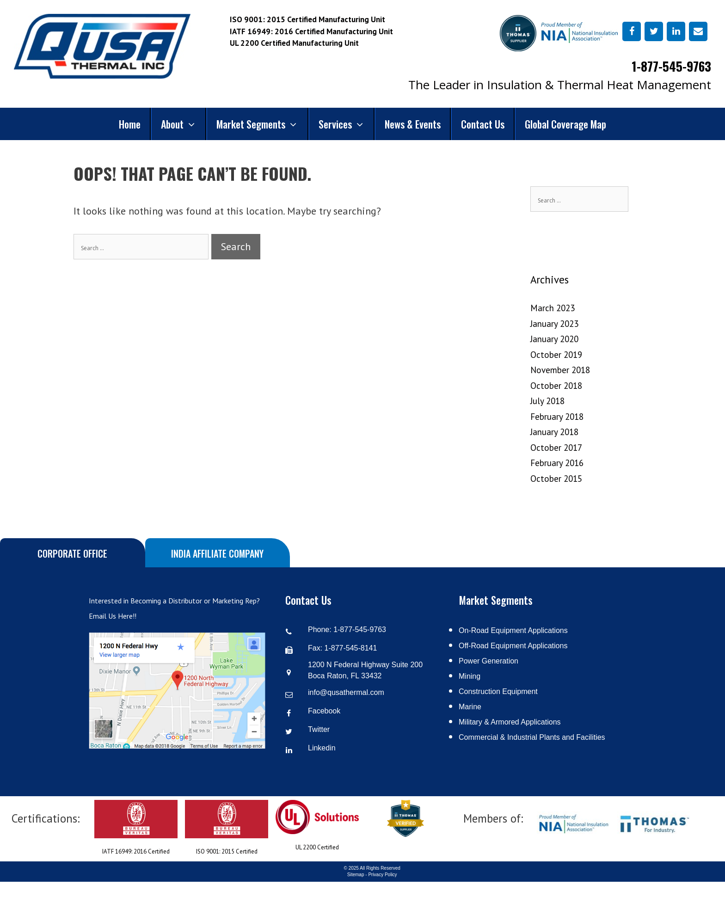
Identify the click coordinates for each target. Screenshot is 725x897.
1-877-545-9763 (671, 66)
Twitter (319, 729)
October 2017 (556, 447)
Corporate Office (72, 553)
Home (130, 124)
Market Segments (261, 124)
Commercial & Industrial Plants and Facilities (532, 737)
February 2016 (557, 462)
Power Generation (488, 661)
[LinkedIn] (676, 31)
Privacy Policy (382, 874)
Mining (469, 676)
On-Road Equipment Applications (513, 630)
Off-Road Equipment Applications (513, 646)
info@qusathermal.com (346, 692)
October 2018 (556, 385)
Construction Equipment (498, 691)
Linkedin (322, 748)
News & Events (413, 124)
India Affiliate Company (217, 553)
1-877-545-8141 (351, 648)
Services (346, 124)
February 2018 (557, 416)
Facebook (324, 711)
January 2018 (554, 431)
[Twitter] (654, 31)
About (183, 124)
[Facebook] (631, 31)
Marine (470, 707)
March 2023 (552, 307)
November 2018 (560, 369)
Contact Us (482, 124)
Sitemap (355, 874)
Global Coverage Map (565, 124)
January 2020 (554, 338)
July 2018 (547, 400)
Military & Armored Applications (510, 722)
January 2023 (554, 323)
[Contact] (698, 31)
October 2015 (556, 478)
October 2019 (556, 354)
